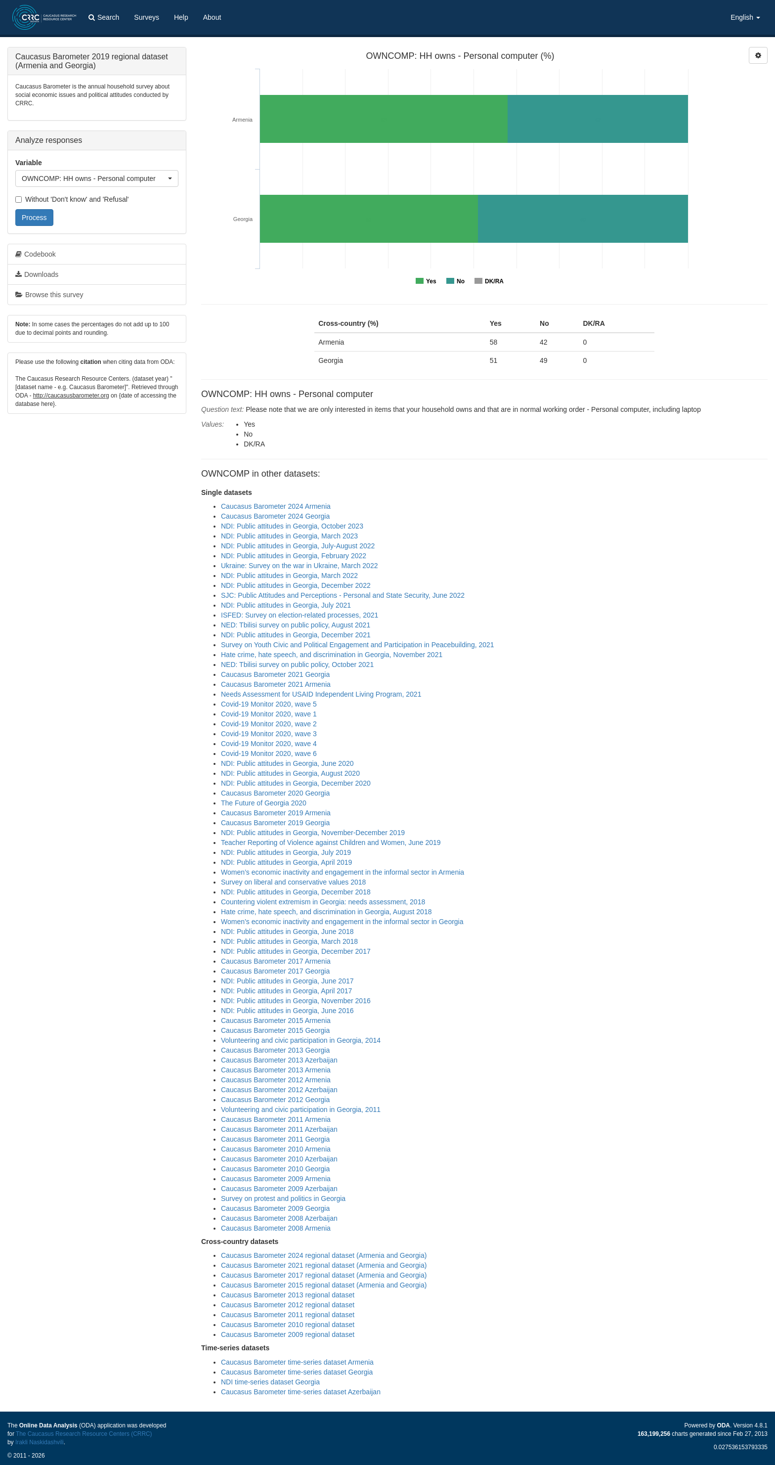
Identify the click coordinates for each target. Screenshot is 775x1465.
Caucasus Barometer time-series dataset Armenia (297, 1362)
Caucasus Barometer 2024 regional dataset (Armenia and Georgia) (324, 1255)
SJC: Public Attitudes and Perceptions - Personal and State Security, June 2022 (343, 595)
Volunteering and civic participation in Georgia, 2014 (301, 1040)
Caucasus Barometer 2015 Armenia (276, 1020)
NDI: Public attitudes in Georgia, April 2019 (286, 862)
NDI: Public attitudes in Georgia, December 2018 (296, 892)
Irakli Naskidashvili (39, 1442)
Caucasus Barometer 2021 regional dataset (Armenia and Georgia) (324, 1265)
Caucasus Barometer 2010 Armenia (276, 1149)
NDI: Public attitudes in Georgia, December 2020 (296, 783)
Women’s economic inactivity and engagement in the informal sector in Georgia (342, 922)
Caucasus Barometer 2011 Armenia (276, 1119)
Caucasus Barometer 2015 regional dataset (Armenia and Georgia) (324, 1285)
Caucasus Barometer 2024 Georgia (275, 516)
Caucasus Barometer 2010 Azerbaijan (279, 1159)
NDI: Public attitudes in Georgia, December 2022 (296, 585)
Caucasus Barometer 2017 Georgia (275, 971)
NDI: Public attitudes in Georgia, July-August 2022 (298, 546)
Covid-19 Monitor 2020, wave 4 (269, 744)
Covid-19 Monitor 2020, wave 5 (269, 704)
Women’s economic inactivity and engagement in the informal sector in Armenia (342, 872)
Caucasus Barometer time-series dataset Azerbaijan (301, 1392)
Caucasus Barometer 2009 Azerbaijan (279, 1189)
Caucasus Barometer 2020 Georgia (275, 793)
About (212, 17)
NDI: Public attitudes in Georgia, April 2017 (286, 991)
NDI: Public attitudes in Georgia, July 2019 (286, 852)
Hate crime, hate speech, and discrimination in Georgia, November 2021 (331, 655)
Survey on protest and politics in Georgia (283, 1198)
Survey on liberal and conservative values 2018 (293, 882)
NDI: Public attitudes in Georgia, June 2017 (287, 981)
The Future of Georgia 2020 (263, 803)
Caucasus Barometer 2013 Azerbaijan (279, 1060)
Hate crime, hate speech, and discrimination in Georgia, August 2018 (326, 912)
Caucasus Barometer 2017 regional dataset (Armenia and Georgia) (324, 1275)
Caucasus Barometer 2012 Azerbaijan (279, 1090)
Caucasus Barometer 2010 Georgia (275, 1169)
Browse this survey (49, 295)
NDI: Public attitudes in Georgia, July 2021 (286, 605)
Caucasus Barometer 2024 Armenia (276, 506)
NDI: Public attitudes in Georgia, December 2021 (296, 635)
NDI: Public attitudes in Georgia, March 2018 (289, 941)
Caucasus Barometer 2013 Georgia (275, 1050)
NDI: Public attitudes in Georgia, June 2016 (287, 1011)
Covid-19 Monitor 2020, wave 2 (269, 724)
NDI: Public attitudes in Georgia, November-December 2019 (313, 833)
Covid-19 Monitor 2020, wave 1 (269, 714)
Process (34, 218)
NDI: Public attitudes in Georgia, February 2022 (293, 556)
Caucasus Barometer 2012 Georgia (275, 1100)
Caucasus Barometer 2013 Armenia (276, 1070)
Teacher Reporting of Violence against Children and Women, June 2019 (331, 842)
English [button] (745, 17)
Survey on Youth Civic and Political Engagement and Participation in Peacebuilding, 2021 (357, 645)
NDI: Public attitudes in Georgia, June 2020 (287, 763)
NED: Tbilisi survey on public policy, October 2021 (297, 664)
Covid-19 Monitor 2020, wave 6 (269, 753)
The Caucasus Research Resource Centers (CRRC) (84, 1433)
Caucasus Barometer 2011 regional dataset (287, 1315)
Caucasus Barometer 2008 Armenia (276, 1228)
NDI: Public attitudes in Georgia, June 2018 (287, 931)
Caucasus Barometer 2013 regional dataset (287, 1295)
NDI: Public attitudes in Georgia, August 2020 (290, 773)
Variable (28, 163)
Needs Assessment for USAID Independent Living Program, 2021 (321, 694)
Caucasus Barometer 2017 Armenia (276, 961)
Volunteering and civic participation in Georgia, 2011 (301, 1109)
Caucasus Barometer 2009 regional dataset (287, 1334)
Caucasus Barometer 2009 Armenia (276, 1179)
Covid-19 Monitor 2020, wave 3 (269, 734)
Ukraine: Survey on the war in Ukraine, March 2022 (299, 566)
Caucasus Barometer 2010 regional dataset (287, 1325)
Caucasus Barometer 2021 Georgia (275, 674)
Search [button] (103, 17)
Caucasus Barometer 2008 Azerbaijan (279, 1218)
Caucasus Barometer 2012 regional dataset (287, 1305)
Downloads (36, 274)
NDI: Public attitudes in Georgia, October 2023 (292, 526)
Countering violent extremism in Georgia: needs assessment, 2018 (323, 902)
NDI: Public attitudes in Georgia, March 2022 (289, 575)
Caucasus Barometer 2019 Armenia (276, 813)
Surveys (146, 17)
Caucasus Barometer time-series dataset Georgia (297, 1372)
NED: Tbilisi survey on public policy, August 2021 (295, 625)
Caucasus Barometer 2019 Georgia (275, 823)
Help (181, 17)
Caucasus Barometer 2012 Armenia (276, 1080)
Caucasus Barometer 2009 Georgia (275, 1208)
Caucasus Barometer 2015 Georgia (275, 1030)
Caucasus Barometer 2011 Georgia (275, 1139)
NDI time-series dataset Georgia (270, 1382)
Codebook (35, 254)
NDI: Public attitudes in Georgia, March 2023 (289, 536)
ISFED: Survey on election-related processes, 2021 (299, 615)
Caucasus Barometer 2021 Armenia (276, 684)
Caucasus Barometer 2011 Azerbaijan (279, 1129)
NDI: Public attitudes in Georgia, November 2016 (296, 1001)
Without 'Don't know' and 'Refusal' (72, 199)
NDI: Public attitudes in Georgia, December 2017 (296, 951)
